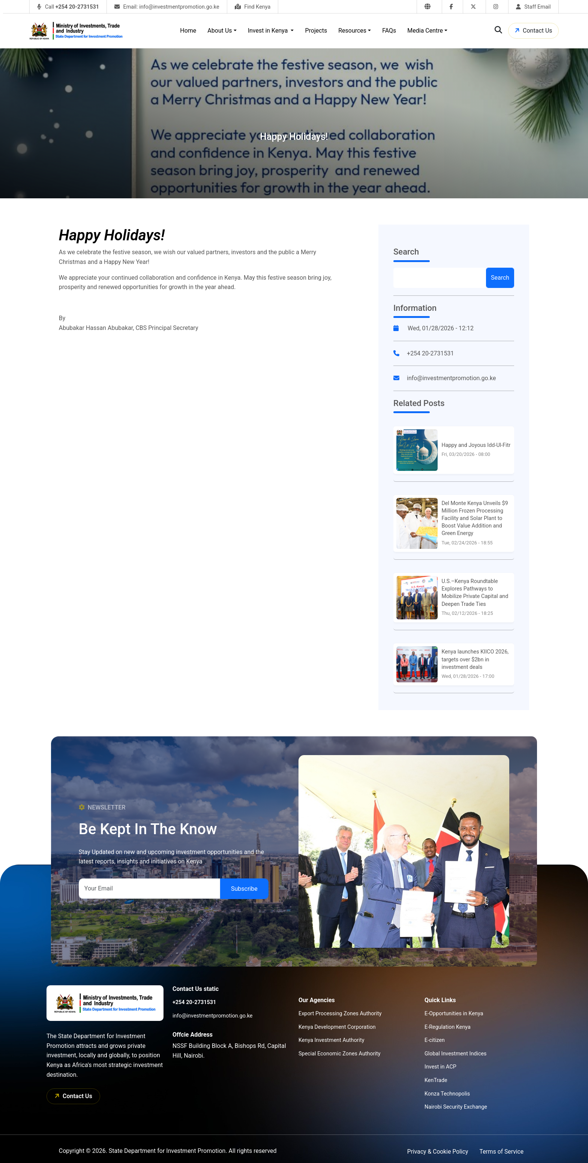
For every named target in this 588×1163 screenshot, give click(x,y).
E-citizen (434, 1040)
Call (68, 7)
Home (188, 30)
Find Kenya (253, 7)
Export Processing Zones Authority (339, 1013)
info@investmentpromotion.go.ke (451, 378)
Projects (316, 30)
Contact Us (532, 30)
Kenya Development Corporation (337, 1027)
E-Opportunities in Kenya (453, 1013)
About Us (219, 30)
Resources (352, 30)
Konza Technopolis (447, 1094)
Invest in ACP (440, 1067)
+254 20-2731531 (430, 353)
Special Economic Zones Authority (339, 1054)
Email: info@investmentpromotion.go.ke (166, 7)
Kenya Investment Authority (331, 1040)
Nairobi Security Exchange (455, 1107)
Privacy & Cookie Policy (436, 1151)
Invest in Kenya (269, 30)
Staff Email (533, 7)
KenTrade (435, 1080)
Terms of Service (501, 1151)
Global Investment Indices (455, 1054)
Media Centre (425, 30)
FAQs (389, 30)
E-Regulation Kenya (447, 1027)
